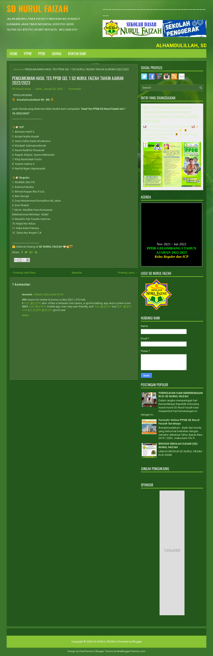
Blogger (137, 641)
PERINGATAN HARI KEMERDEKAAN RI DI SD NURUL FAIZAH (181, 394)
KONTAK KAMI (77, 53)
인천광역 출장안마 (41, 310)
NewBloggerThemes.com (131, 651)
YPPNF (28, 53)
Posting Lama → (128, 272)
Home (13, 53)
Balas (25, 315)
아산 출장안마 (102, 306)
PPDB (41, 53)
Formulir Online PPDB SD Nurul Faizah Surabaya (179, 421)
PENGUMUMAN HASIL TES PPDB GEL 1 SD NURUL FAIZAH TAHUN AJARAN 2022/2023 (67, 80)
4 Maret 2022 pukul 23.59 (48, 294)
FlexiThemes (86, 651)
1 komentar (74, 88)
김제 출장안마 (37, 306)
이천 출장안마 (32, 303)
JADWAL (56, 53)
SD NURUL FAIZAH (37, 8)
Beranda (77, 272)
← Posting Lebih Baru (23, 272)
